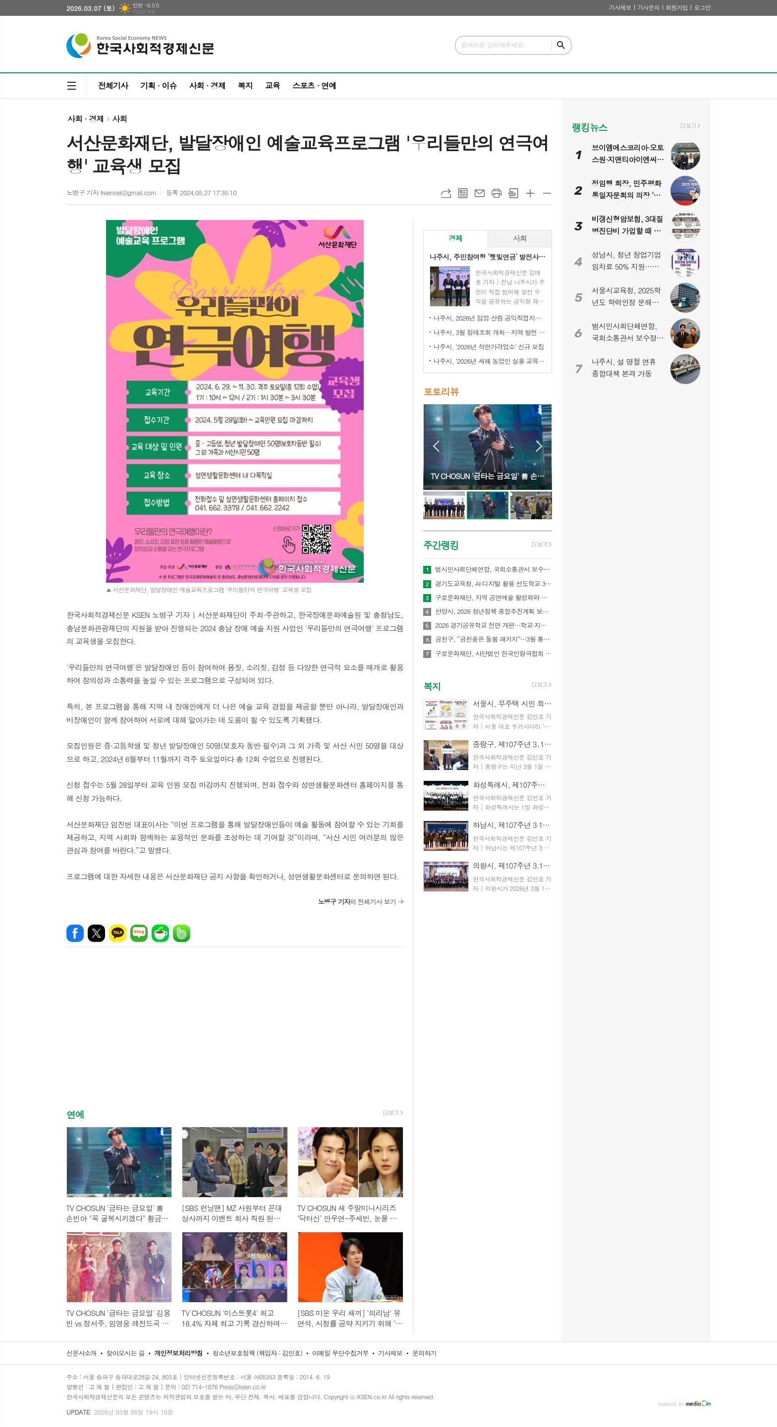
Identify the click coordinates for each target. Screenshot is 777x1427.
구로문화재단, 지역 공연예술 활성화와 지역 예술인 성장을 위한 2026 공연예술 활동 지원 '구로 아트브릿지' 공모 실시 (493, 597)
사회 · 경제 (207, 85)
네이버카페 (160, 933)
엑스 (96, 933)
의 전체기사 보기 (357, 901)
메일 (480, 193)
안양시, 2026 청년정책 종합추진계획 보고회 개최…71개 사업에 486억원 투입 (493, 611)
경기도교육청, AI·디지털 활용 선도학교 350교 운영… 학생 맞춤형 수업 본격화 (493, 583)
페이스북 (75, 933)
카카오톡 (117, 933)
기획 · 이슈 (158, 85)
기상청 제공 (143, 11)
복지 (245, 85)
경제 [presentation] (455, 238)
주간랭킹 (440, 544)
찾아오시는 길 (126, 1353)
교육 (272, 85)
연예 (75, 1114)
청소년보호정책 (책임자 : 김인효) (257, 1353)
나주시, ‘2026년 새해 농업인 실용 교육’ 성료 (490, 361)
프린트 (496, 193)
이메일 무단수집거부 (340, 1353)
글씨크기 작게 (547, 193)
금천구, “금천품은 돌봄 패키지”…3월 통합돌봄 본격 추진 (493, 639)
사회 (119, 118)
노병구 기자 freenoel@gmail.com (111, 192)
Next (539, 446)
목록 (463, 193)
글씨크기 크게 (530, 193)
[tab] (455, 238)
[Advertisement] (234, 1036)
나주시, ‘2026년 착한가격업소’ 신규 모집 (489, 346)
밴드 (181, 933)
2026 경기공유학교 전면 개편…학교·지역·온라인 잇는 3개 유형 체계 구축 (493, 625)
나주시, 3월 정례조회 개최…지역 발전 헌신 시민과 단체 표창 (490, 332)
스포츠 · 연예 (314, 85)
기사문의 (648, 7)
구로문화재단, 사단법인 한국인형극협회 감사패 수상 (493, 653)
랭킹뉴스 (589, 127)
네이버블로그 (139, 933)
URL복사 (446, 193)
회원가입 (677, 7)
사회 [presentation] (520, 238)
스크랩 (513, 193)
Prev (436, 446)
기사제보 (620, 7)
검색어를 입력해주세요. (493, 45)
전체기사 (113, 85)
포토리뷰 (440, 391)
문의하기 (424, 1353)
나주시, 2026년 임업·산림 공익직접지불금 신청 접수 (490, 318)
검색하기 (561, 45)
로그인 (702, 7)
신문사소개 (81, 1353)
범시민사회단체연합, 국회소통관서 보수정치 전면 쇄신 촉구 (493, 569)
